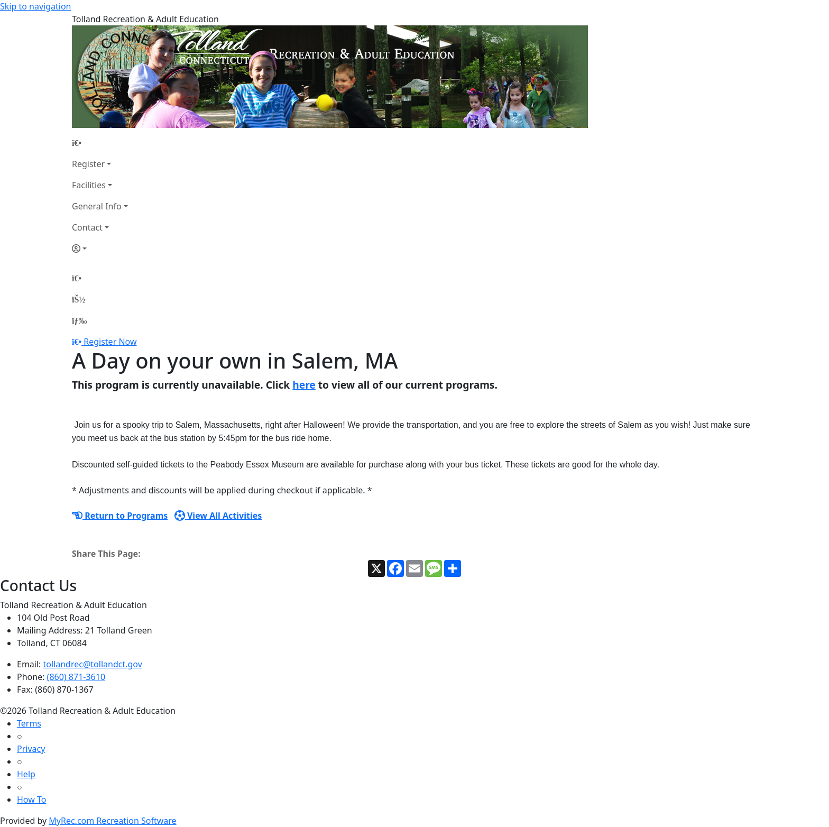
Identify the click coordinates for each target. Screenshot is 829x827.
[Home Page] (100, 142)
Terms (29, 723)
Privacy (31, 749)
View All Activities (218, 515)
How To (31, 799)
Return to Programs (120, 515)
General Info (97, 206)
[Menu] (79, 320)
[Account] (100, 248)
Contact (87, 227)
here (304, 385)
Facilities (89, 185)
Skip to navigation (35, 6)
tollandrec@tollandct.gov (92, 664)
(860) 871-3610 (76, 677)
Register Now (110, 341)
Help (26, 774)
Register (88, 164)
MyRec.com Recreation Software (112, 820)
